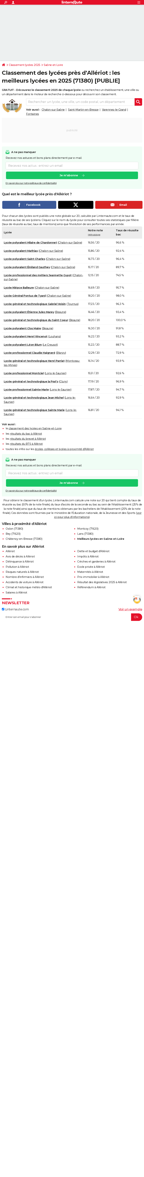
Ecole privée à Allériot (91, 567)
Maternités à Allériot (90, 572)
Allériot (10, 551)
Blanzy (61, 352)
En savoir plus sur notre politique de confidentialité (31, 183)
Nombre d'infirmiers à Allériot (25, 577)
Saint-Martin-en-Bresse (83, 109)
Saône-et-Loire (53, 65)
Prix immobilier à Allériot (93, 577)
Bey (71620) (13, 533)
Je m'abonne (69, 175)
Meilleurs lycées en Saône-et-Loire (100, 539)
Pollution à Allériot (17, 567)
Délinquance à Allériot (20, 561)
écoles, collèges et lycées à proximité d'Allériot (64, 449)
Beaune (60, 312)
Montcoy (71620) (87, 528)
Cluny (63, 381)
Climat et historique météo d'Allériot (29, 587)
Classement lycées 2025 (24, 65)
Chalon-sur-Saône (53, 109)
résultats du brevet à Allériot (28, 438)
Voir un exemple (130, 609)
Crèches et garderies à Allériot (96, 561)
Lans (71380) (85, 533)
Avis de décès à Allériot (20, 556)
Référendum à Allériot (91, 587)
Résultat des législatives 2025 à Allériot (102, 582)
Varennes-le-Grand (114, 109)
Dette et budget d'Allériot (93, 551)
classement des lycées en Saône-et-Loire (35, 428)
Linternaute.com (15, 609)
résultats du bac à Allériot (26, 433)
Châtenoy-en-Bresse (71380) (24, 539)
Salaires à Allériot (16, 592)
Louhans (54, 336)
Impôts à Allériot (88, 556)
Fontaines (32, 114)
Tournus (72, 304)
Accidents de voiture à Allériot (25, 582)
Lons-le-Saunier (55, 373)
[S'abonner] (72, 617)
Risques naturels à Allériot (22, 572)
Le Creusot (50, 344)
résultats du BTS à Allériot (26, 444)
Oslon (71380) (14, 528)
